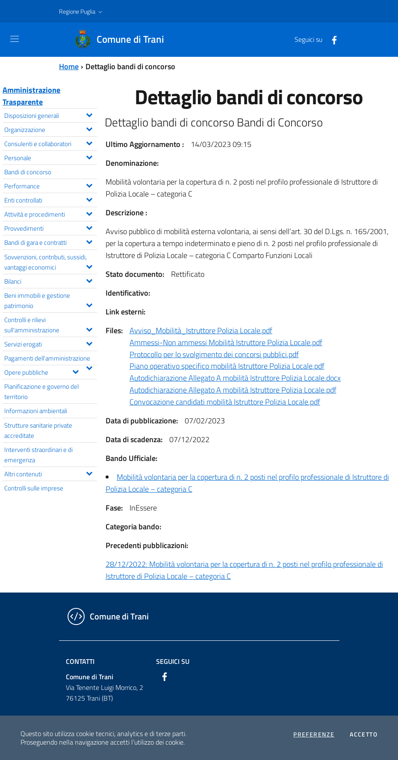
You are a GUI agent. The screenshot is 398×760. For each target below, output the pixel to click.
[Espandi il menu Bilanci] (89, 280)
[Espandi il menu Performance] (89, 184)
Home (69, 66)
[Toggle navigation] (14, 39)
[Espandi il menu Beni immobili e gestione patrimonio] (89, 304)
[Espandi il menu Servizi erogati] (89, 342)
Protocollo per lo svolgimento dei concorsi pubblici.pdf (214, 354)
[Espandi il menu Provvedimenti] (89, 227)
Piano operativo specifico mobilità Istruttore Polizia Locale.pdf (227, 366)
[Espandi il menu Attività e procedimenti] (89, 213)
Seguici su (172, 661)
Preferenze (313, 734)
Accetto (363, 734)
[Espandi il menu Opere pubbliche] (75, 371)
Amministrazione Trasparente (31, 96)
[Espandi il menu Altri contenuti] (89, 472)
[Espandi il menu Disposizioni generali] (89, 114)
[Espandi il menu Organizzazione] (89, 128)
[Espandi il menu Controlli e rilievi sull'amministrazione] (89, 328)
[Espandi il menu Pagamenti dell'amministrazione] (89, 367)
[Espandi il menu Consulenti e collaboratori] (89, 142)
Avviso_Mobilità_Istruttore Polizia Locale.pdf (201, 330)
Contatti (80, 661)
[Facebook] (330, 39)
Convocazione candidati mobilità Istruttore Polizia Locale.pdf (225, 402)
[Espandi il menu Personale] (89, 156)
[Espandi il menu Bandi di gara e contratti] (89, 241)
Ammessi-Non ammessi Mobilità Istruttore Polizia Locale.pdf (226, 342)
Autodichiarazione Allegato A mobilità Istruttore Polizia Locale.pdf (233, 390)
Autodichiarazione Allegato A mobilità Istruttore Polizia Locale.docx (235, 378)
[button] (81, 11)
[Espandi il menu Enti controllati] (89, 199)
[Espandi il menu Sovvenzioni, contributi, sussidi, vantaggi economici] (89, 266)
